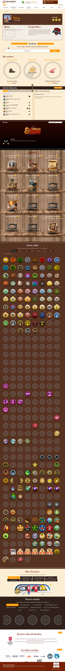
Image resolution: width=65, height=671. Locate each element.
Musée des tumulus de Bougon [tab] (24, 604)
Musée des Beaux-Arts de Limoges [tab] (36, 607)
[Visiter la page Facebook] (3, 5)
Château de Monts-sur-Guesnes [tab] (23, 607)
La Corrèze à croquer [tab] (38, 580)
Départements (39, 251)
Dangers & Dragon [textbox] (52, 122)
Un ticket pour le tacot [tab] (26, 580)
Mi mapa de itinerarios (58, 87)
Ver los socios (60, 649)
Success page (39, 248)
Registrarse (53, 2)
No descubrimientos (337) (21, 91)
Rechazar (56, 666)
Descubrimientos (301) (11, 91)
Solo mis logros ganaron (8, 253)
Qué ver (59, 7)
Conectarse (48, 2)
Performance (20, 251)
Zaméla (26, 251)
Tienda (51, 7)
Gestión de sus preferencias (56, 669)
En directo (36, 7)
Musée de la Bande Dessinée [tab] (45, 610)
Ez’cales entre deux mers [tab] (26, 577)
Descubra (60, 632)
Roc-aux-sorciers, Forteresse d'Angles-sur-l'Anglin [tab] (51, 607)
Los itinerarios (21, 7)
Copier (55, 51)
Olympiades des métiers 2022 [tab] (12, 604)
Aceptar (56, 663)
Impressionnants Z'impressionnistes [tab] (51, 580)
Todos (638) (5, 91)
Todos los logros (14, 251)
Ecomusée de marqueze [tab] (32, 610)
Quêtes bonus (45, 251)
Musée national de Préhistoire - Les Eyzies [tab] (51, 604)
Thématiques (32, 251)
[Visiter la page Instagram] (5, 5)
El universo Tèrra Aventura (13, 7)
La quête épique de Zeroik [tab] (13, 580)
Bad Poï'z (50, 251)
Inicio (4, 11)
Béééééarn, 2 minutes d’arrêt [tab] (13, 577)
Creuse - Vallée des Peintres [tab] (37, 604)
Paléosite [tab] (20, 610)
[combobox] (55, 122)
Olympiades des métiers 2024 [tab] (10, 607)
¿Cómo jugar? (5, 7)
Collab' (44, 7)
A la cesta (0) (28, 91)
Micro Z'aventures (28, 7)
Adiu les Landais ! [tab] (51, 577)
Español (61, 4)
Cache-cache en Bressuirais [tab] (39, 577)
